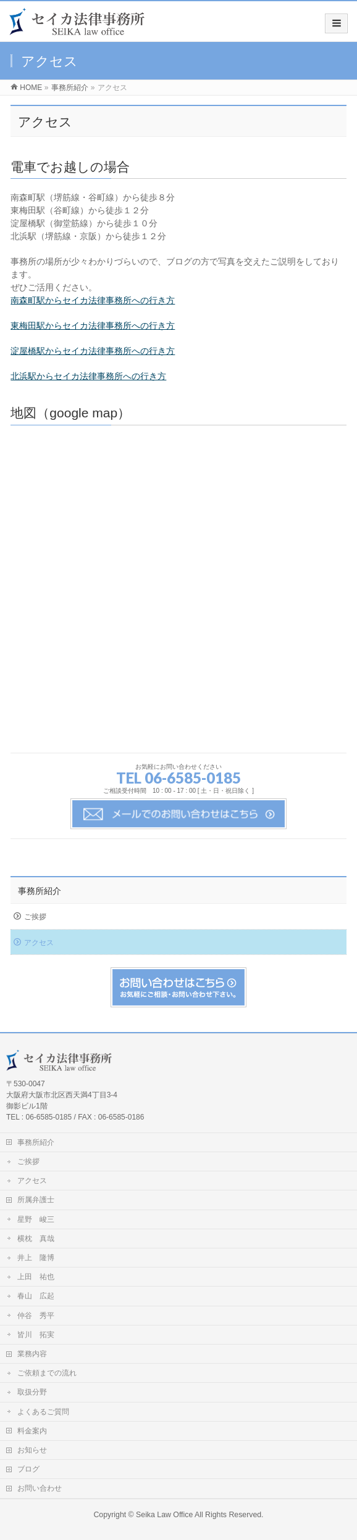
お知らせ (32, 1450)
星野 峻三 (35, 1219)
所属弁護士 (35, 1199)
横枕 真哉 (35, 1238)
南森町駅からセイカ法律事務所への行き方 (92, 300)
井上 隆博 (35, 1257)
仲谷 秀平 (35, 1315)
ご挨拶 (35, 916)
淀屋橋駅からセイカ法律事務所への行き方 (92, 351)
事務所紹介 (39, 891)
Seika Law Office (164, 1514)
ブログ (28, 1469)
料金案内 (32, 1431)
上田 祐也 (35, 1276)
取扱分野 (32, 1392)
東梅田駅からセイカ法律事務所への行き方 (92, 325)
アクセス (39, 942)
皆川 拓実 (35, 1334)
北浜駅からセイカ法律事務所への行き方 (88, 376)
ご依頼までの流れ (47, 1373)
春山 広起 (35, 1296)
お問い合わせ (39, 1488)
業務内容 (32, 1354)
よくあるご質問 (43, 1411)
